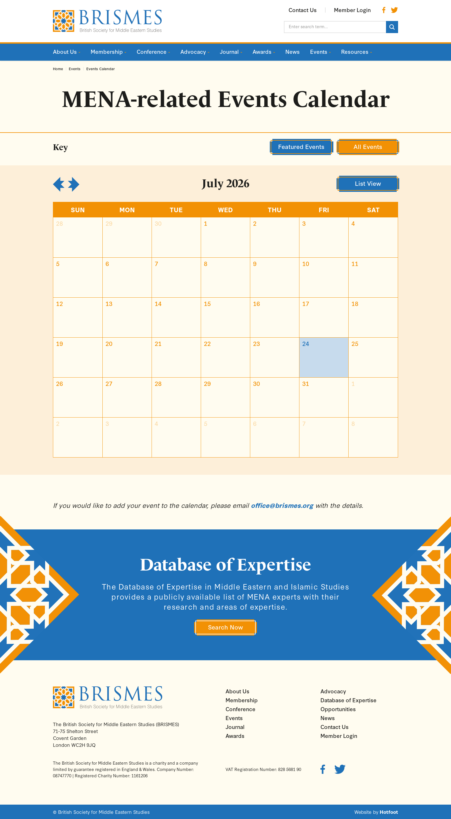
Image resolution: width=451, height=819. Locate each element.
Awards (235, 735)
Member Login (338, 735)
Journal (235, 726)
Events (75, 68)
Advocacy (333, 691)
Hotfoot (389, 811)
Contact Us (334, 726)
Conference (240, 709)
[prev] (58, 184)
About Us (237, 691)
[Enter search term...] (335, 27)
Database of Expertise (348, 700)
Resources (354, 52)
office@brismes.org (282, 505)
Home (58, 68)
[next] (73, 184)
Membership (242, 700)
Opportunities (338, 709)
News (327, 718)
